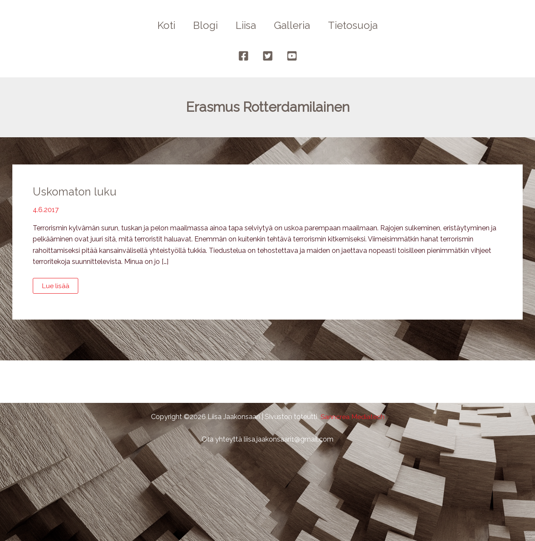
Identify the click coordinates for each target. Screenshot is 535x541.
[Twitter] (267, 56)
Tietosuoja (358, 25)
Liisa (246, 25)
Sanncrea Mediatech (352, 417)
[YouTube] (292, 56)
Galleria (294, 25)
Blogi (203, 25)
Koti (161, 25)
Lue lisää (59, 287)
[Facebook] (243, 56)
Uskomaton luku (75, 191)
